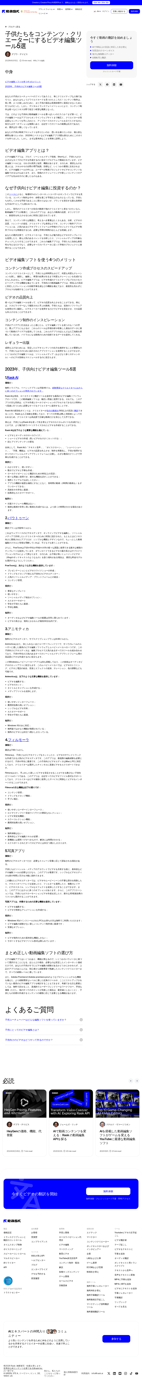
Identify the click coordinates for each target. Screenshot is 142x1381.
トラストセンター (12, 1292)
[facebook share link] (107, 84)
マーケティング (66, 1249)
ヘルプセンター (38, 1260)
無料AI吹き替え (94, 1290)
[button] (46, 9)
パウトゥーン (18, 518)
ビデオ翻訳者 (121, 1240)
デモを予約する (38, 1274)
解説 (61, 1267)
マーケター (92, 1237)
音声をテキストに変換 (125, 1275)
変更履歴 (35, 1278)
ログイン (105, 11)
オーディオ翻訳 (122, 1258)
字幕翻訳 (119, 1297)
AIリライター (10, 1263)
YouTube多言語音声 (68, 1258)
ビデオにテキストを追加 (126, 1288)
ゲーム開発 (64, 1276)
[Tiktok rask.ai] (131, 1373)
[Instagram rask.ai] (125, 1373)
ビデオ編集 (64, 1244)
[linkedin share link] (114, 84)
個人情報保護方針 (71, 1373)
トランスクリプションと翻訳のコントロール (15, 1238)
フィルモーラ (18, 740)
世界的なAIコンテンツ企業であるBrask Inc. (23, 1368)
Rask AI (12, 377)
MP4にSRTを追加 (123, 1284)
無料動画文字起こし (96, 1299)
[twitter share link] (100, 84)
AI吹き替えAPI (37, 1256)
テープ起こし (121, 1244)
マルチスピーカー (12, 1258)
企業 (89, 1254)
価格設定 (78, 9)
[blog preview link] (24, 1123)
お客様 (34, 1232)
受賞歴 (34, 1237)
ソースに (13, 194)
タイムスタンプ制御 (13, 1244)
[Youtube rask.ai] (136, 1373)
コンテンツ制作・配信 (69, 1263)
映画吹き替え (93, 1272)
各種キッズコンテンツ (69, 1272)
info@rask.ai (97, 1373)
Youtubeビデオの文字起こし (126, 1234)
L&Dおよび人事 (94, 1258)
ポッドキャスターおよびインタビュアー (98, 1247)
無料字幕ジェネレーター (98, 1286)
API (5, 1267)
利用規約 (85, 1373)
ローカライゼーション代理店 (70, 1238)
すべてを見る (121, 1306)
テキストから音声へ (124, 1270)
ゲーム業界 (92, 1263)
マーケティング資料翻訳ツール (98, 1305)
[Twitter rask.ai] (109, 1373)
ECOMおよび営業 (95, 1267)
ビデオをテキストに (124, 1249)
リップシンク (121, 1302)
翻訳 (76, 410)
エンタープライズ (39, 1269)
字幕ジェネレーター (124, 1293)
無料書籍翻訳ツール (96, 1311)
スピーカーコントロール (15, 1254)
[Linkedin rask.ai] (114, 1373)
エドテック (92, 1232)
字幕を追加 (120, 1254)
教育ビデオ (64, 1254)
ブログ (34, 1265)
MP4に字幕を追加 (123, 1279)
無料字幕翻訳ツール (96, 1295)
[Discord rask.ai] (120, 1373)
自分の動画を (53, 410)
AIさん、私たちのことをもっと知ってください (52, 1373)
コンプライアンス (39, 1241)
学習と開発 (64, 1232)
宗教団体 (63, 1285)
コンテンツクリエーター (98, 1241)
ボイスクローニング (13, 1249)
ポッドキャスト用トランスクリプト (126, 1264)
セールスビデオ (66, 1281)
